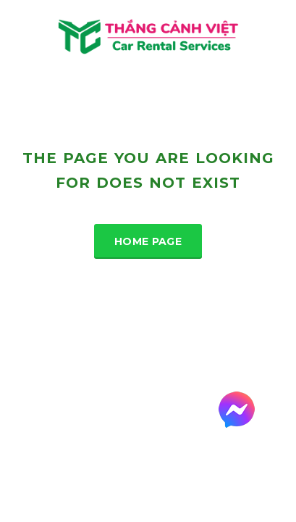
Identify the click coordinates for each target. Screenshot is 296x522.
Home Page (148, 241)
